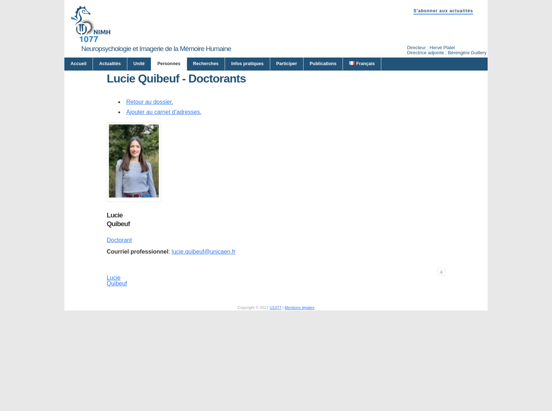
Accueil (78, 63)
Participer (286, 63)
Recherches (206, 63)
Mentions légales (300, 378)
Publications (323, 63)
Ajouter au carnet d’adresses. (163, 182)
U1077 (275, 378)
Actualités (110, 63)
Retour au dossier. (149, 172)
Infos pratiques (247, 63)
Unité (139, 63)
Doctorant (119, 311)
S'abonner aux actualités (443, 10)
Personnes (169, 63)
